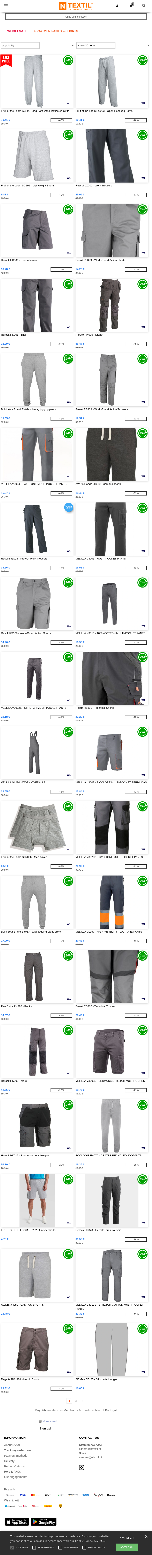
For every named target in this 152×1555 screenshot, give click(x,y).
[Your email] (67, 1421)
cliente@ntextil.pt (90, 1449)
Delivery (9, 1461)
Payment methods (15, 1455)
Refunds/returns (14, 1466)
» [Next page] (82, 1400)
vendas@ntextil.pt (90, 1457)
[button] (117, 5)
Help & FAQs (12, 1471)
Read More (100, 1541)
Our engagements (15, 1477)
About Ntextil (12, 1445)
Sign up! (45, 1428)
